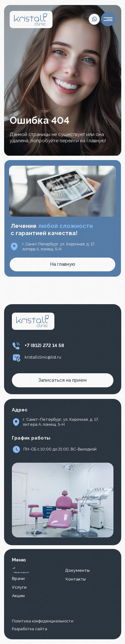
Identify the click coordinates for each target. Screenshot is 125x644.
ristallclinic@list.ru (44, 357)
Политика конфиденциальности (42, 621)
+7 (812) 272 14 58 (44, 345)
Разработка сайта (29, 628)
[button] (62, 380)
